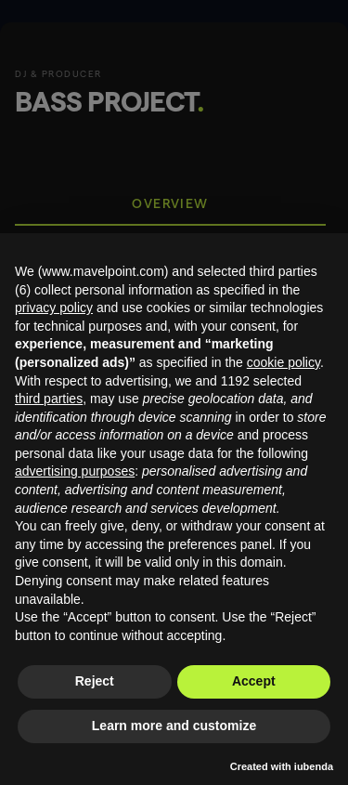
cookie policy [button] (283, 362)
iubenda (313, 766)
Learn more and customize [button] (174, 725)
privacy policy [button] (54, 307)
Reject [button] (94, 681)
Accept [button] (254, 681)
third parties (49, 398)
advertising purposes (75, 471)
